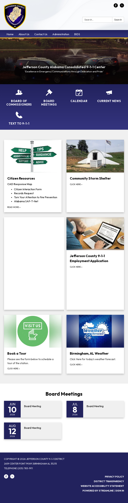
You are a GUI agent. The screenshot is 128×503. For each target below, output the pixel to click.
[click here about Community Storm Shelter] (95, 176)
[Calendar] (79, 96)
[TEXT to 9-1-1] (19, 118)
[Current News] (109, 96)
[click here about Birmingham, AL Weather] (95, 344)
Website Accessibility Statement (102, 485)
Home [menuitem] (10, 34)
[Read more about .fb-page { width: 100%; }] (35, 263)
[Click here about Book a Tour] (33, 344)
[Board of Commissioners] (19, 97)
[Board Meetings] (49, 97)
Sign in (119, 490)
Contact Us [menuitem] (40, 34)
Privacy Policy (114, 476)
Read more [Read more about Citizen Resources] (13, 207)
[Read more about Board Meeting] (33, 409)
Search (118, 19)
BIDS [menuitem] (77, 34)
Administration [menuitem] (60, 34)
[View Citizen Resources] (32, 163)
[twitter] (122, 6)
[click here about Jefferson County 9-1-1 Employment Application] (95, 263)
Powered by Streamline (98, 490)
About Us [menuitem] (23, 34)
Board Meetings (64, 394)
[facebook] (116, 6)
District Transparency (109, 481)
